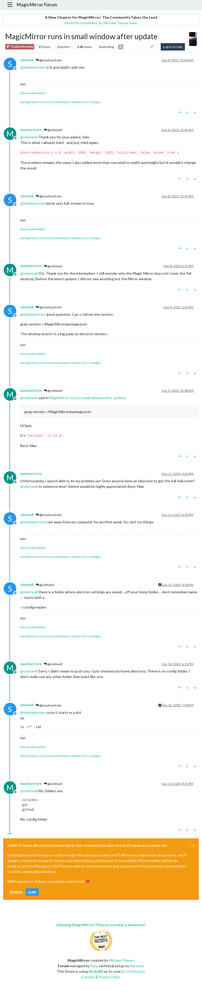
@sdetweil (53, 130)
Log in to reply (173, 47)
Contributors (134, 971)
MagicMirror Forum (37, 4)
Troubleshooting (20, 46)
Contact (88, 977)
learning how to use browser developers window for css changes (60, 102)
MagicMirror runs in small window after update (87, 397)
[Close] (193, 845)
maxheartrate (31, 130)
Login (32, 892)
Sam (93, 966)
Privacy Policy (109, 977)
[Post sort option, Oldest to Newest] (152, 47)
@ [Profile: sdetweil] (29, 137)
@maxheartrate (49, 60)
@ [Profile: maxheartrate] (33, 67)
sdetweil (26, 60)
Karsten (136, 966)
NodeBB (96, 971)
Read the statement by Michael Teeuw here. (101, 23)
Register (16, 892)
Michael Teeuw (121, 960)
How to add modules (33, 93)
